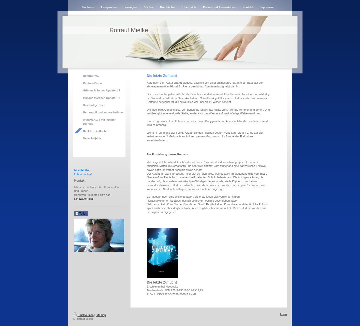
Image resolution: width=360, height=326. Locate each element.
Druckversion (83, 315)
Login (283, 314)
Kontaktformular (84, 198)
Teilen (81, 213)
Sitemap (101, 315)
